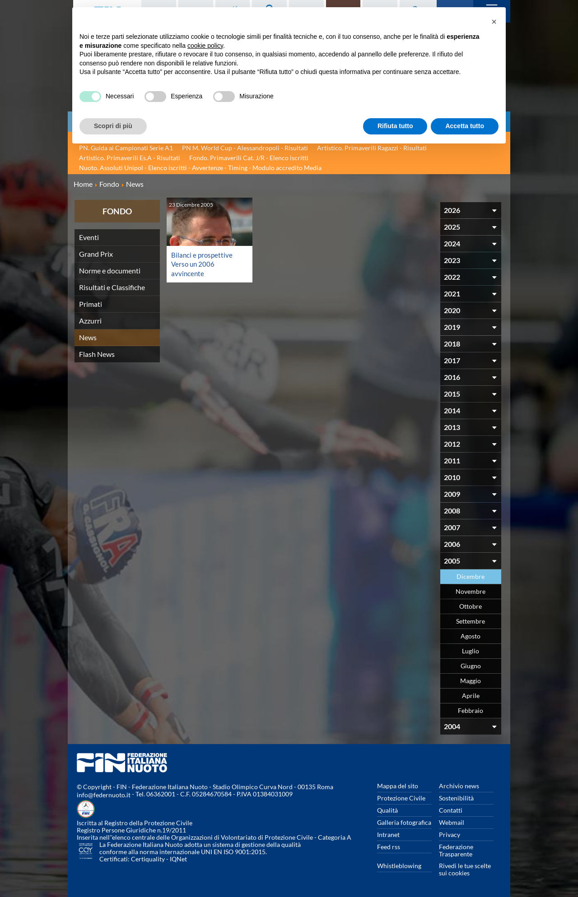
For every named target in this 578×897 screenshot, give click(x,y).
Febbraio (470, 710)
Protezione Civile (401, 798)
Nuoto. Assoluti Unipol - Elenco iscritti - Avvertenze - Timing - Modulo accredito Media (200, 167)
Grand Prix (96, 254)
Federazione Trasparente (456, 850)
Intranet (388, 834)
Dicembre (471, 576)
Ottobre (470, 606)
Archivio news (459, 786)
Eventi (89, 237)
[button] (494, 21)
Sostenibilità (456, 798)
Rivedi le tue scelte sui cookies (465, 869)
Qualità (387, 810)
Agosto (470, 636)
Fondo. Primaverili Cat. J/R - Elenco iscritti (248, 158)
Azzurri (90, 320)
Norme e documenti (109, 270)
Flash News (97, 354)
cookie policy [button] (205, 45)
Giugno (471, 666)
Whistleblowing (399, 865)
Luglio (470, 651)
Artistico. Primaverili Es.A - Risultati (129, 158)
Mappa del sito (397, 786)
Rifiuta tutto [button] (395, 125)
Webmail (451, 822)
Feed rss (388, 847)
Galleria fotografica (404, 822)
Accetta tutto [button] (464, 125)
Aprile (471, 695)
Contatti (450, 810)
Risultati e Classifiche (112, 287)
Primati (90, 304)
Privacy (449, 834)
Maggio (470, 680)
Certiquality (148, 859)
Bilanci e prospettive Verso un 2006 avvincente (202, 263)
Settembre (470, 621)
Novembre (470, 591)
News (88, 337)
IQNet (178, 859)
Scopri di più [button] (113, 125)
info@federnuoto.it (104, 795)
